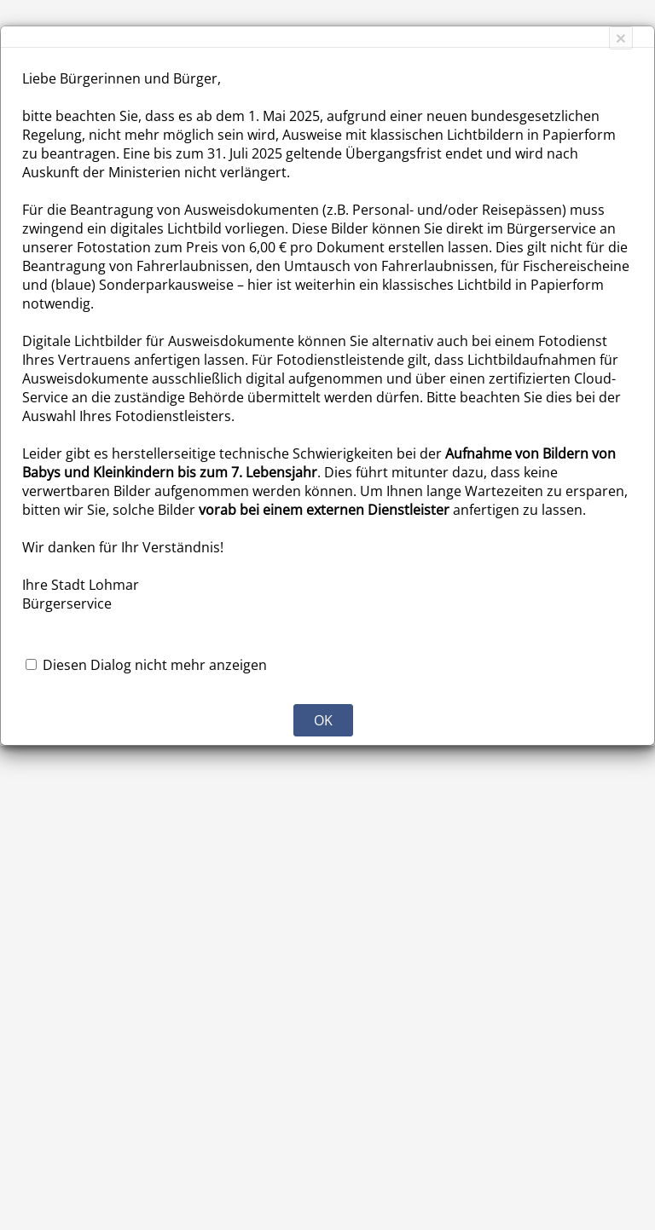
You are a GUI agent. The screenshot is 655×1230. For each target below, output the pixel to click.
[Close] (621, 37)
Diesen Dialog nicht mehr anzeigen (155, 664)
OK (323, 720)
